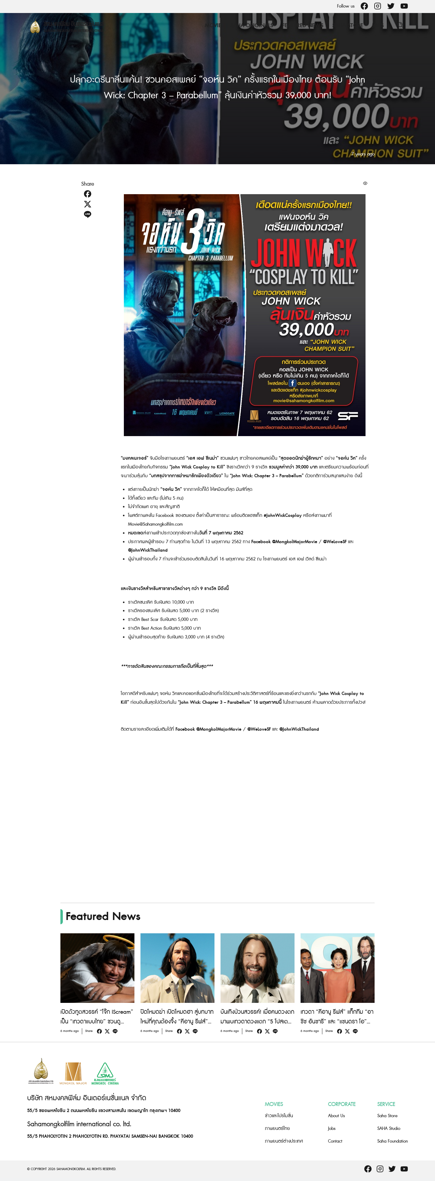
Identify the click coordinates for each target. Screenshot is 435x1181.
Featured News (302, 25)
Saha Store (347, 25)
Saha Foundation (392, 1141)
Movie (213, 25)
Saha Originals (251, 25)
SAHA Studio (388, 1128)
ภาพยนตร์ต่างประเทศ (284, 1141)
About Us (336, 1115)
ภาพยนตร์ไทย (277, 1128)
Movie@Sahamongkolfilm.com (155, 524)
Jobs (378, 25)
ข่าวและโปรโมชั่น (279, 1115)
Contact (335, 1141)
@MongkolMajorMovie (295, 542)
